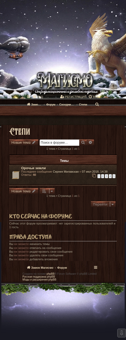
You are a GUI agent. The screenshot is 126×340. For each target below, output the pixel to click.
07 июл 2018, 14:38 (95, 171)
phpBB (50, 273)
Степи (19, 131)
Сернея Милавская (66, 171)
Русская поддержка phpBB (38, 276)
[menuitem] (37, 97)
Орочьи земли (33, 168)
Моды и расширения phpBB (39, 279)
